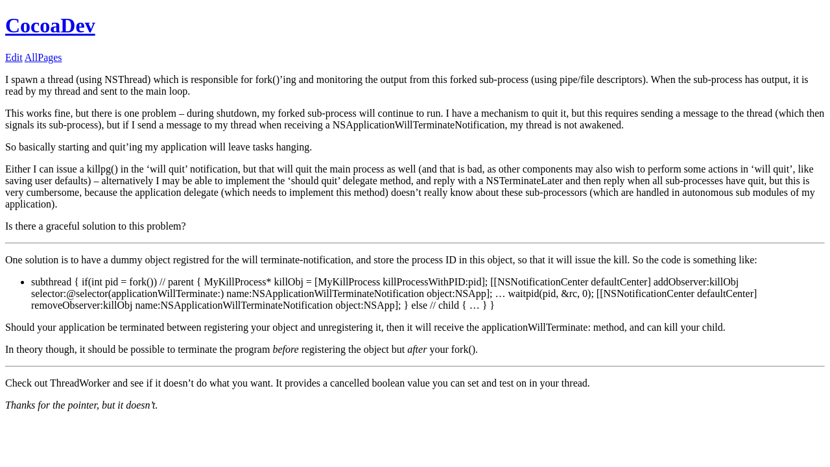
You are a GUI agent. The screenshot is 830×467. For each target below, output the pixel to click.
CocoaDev (50, 25)
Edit (14, 57)
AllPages (43, 57)
